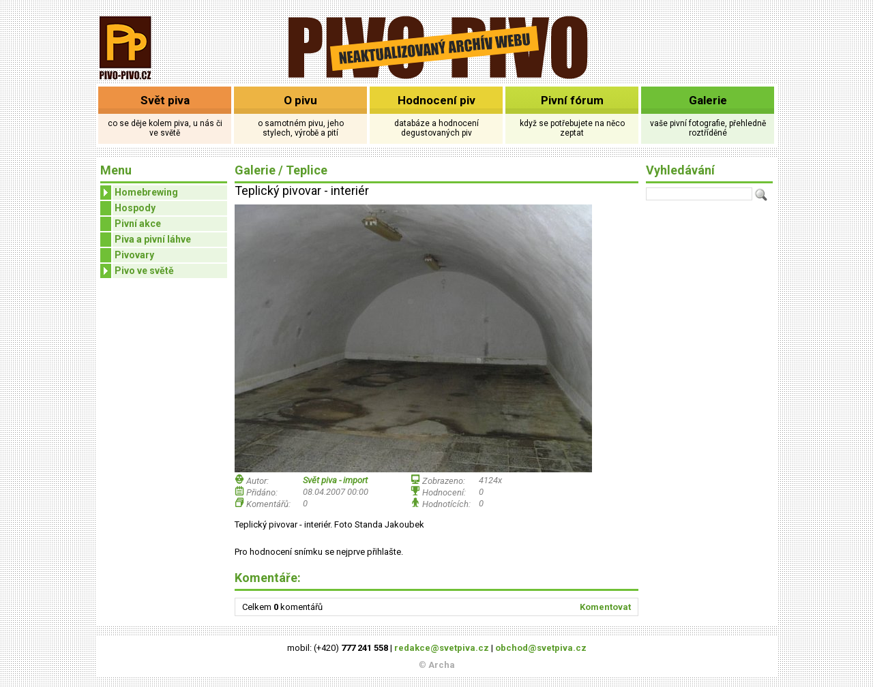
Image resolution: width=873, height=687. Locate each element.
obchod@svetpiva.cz (541, 648)
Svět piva (165, 100)
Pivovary (134, 254)
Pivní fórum (572, 100)
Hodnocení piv (436, 100)
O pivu (300, 100)
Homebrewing (139, 192)
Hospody (135, 207)
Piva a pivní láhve (153, 239)
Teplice (306, 170)
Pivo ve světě (137, 271)
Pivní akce (138, 223)
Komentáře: (268, 577)
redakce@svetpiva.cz (441, 648)
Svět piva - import (335, 480)
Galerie (708, 100)
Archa (441, 665)
